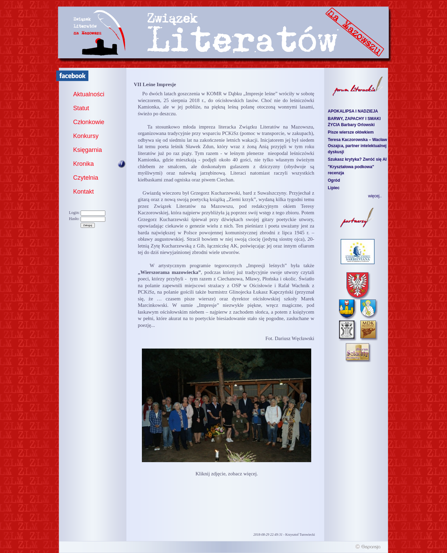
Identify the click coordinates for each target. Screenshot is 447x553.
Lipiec (334, 187)
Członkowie (88, 122)
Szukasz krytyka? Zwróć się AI (357, 159)
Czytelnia (85, 177)
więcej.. (375, 196)
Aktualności (88, 94)
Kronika (83, 163)
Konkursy (86, 136)
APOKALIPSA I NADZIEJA (353, 111)
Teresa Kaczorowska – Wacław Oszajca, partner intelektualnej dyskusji (357, 145)
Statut (81, 108)
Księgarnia (87, 149)
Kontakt (83, 191)
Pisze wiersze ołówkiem (351, 132)
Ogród (334, 180)
